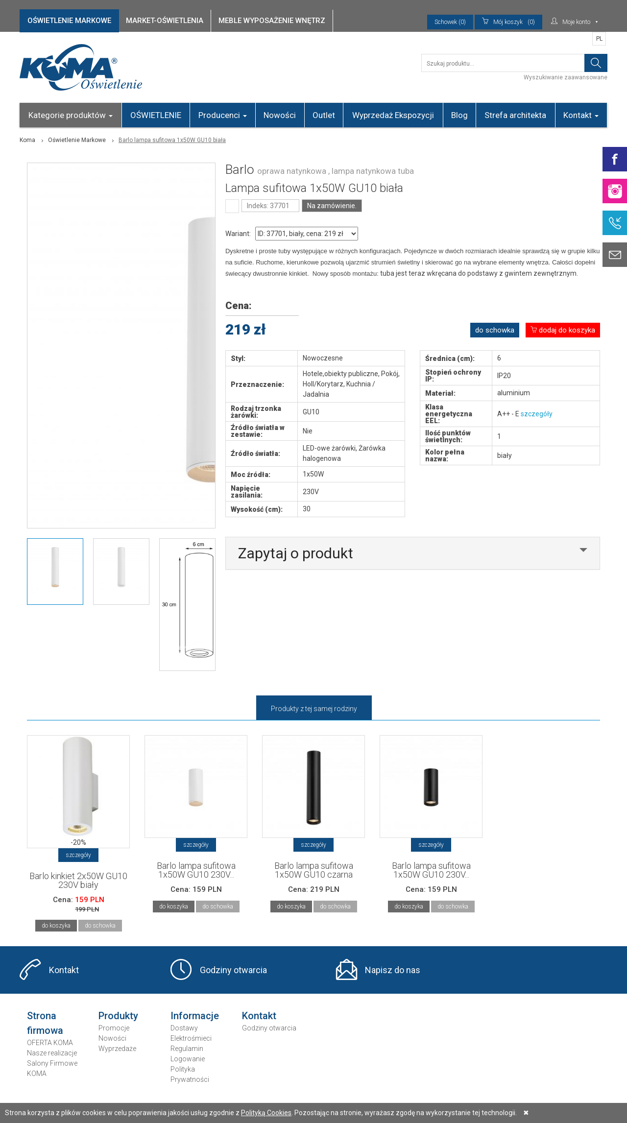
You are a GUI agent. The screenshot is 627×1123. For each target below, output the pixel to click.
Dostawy (184, 1028)
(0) (508, 22)
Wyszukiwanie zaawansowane (565, 77)
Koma (27, 140)
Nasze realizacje (52, 1053)
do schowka (494, 330)
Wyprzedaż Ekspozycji (393, 115)
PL (599, 38)
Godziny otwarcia (233, 970)
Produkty (118, 1016)
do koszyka (56, 925)
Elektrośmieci (191, 1038)
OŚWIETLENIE (155, 115)
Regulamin (186, 1048)
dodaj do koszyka (563, 330)
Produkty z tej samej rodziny (314, 709)
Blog (459, 115)
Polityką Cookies (266, 1113)
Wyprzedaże (117, 1048)
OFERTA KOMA (50, 1043)
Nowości (280, 115)
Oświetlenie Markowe (77, 140)
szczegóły (537, 414)
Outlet (324, 115)
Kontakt (581, 115)
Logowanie (187, 1059)
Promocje (113, 1028)
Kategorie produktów (70, 115)
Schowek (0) (450, 22)
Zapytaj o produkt (295, 553)
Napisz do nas (392, 970)
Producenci (222, 115)
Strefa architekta (515, 115)
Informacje (194, 1016)
